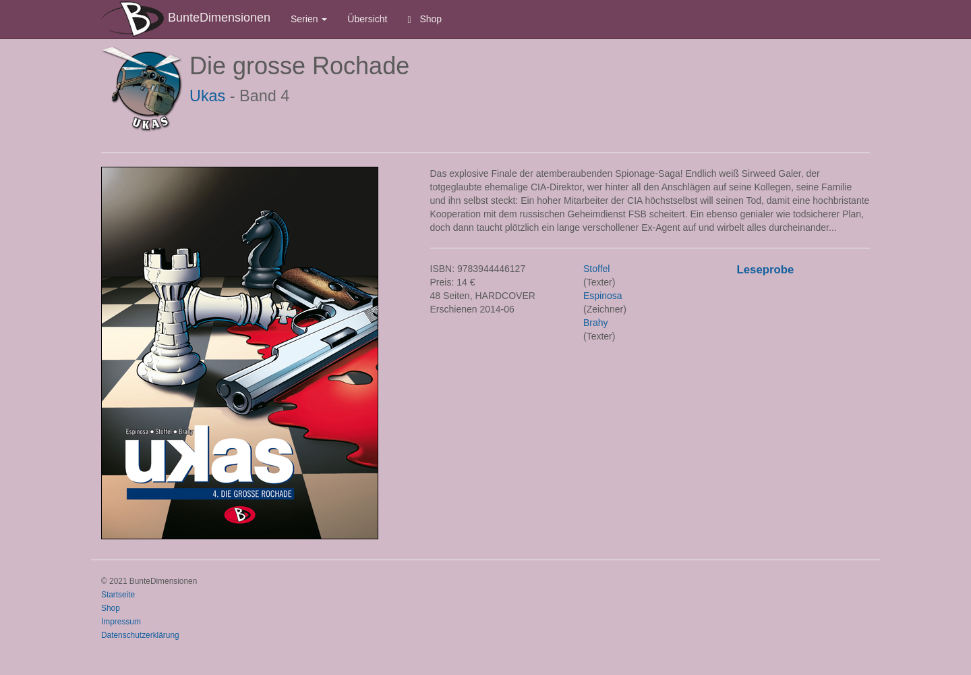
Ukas (207, 96)
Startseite (118, 594)
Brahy (595, 322)
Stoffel (596, 268)
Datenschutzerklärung (140, 635)
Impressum (121, 621)
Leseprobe (765, 269)
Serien (309, 19)
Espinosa (602, 295)
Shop (425, 19)
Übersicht (367, 19)
